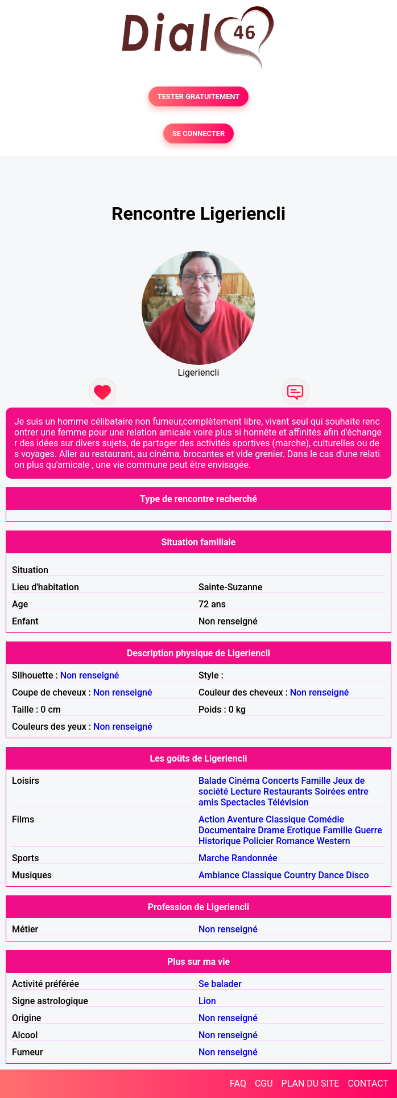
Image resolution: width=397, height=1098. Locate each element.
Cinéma (244, 780)
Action (211, 819)
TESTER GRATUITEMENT (199, 96)
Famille (316, 780)
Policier (258, 841)
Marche (213, 858)
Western (333, 841)
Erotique (304, 830)
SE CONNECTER (198, 133)
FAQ (238, 1083)
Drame (271, 830)
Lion (207, 1001)
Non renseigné (89, 675)
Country (300, 875)
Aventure (245, 819)
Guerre (368, 830)
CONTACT (368, 1083)
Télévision (287, 802)
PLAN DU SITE (311, 1083)
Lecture (245, 791)
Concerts (280, 780)
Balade (212, 780)
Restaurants (287, 791)
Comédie (326, 819)
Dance (331, 875)
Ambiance (218, 875)
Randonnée (254, 858)
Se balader (220, 983)
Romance (295, 841)
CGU (264, 1083)
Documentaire (226, 830)
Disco (357, 875)
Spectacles (243, 802)
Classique (285, 819)
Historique (219, 841)
